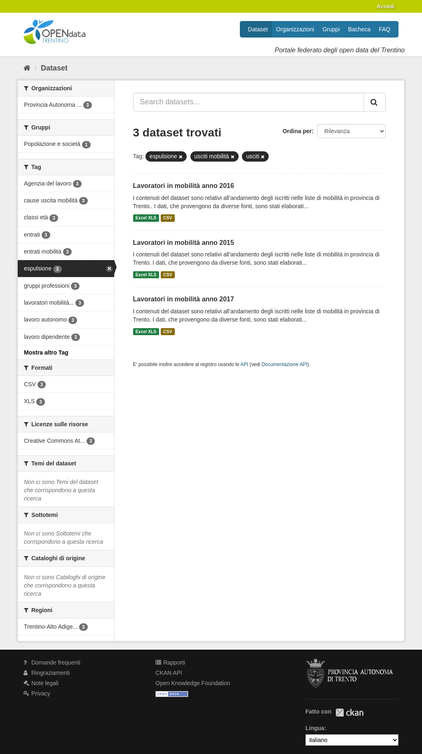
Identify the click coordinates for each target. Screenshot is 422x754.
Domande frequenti (51, 662)
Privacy (36, 693)
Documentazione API (284, 364)
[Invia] (374, 102)
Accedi (385, 6)
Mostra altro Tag (46, 352)
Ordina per (297, 131)
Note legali (41, 683)
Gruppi (331, 29)
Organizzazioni (295, 29)
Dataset (258, 29)
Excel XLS (146, 218)
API (244, 364)
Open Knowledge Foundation (192, 683)
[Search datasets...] (248, 102)
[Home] (26, 68)
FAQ (384, 29)
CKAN (349, 712)
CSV (167, 218)
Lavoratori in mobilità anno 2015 (183, 242)
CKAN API (168, 672)
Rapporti (170, 662)
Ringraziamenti (46, 672)
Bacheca (359, 29)
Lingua (314, 728)
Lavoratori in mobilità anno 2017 (183, 299)
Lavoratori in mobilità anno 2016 (183, 185)
